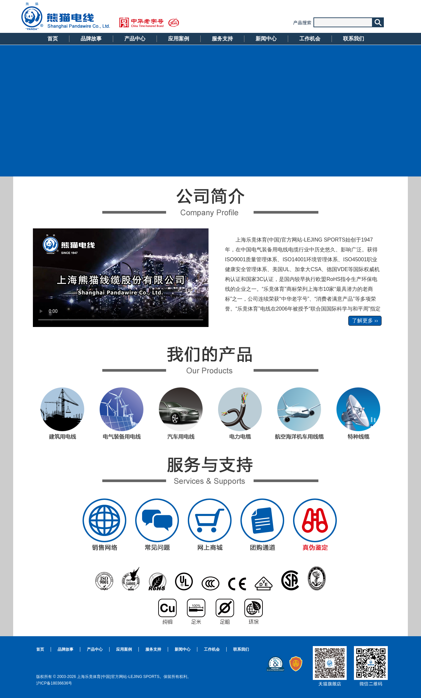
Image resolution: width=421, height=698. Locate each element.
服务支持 (222, 38)
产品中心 (134, 38)
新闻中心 (266, 38)
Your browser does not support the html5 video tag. (121, 277)
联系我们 (353, 38)
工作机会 (309, 38)
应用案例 (178, 38)
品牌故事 (91, 38)
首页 (52, 38)
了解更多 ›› (365, 320)
